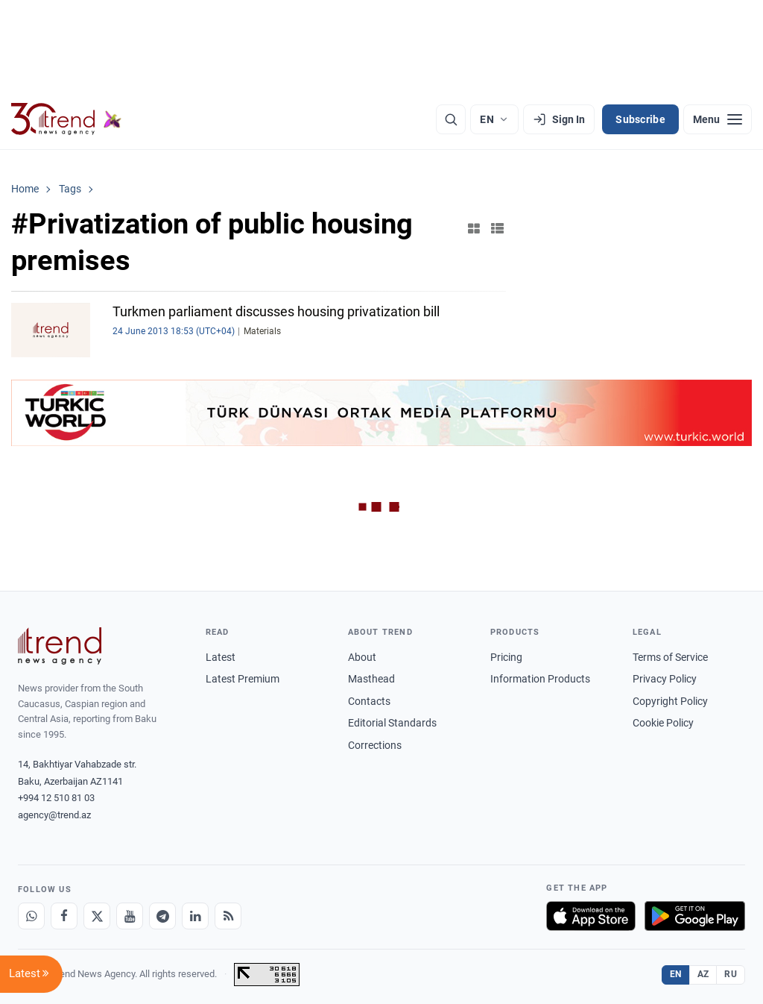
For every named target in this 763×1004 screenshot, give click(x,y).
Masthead (371, 679)
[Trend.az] (66, 119)
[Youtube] (129, 916)
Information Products (540, 679)
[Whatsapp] (31, 916)
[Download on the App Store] (591, 916)
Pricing (506, 657)
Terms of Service (670, 657)
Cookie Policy (663, 723)
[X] (96, 916)
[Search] (451, 119)
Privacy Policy (665, 679)
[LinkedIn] (195, 916)
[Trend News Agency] (59, 646)
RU (730, 974)
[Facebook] (64, 916)
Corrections (375, 745)
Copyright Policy (670, 701)
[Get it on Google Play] (695, 916)
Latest (220, 657)
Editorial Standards (392, 723)
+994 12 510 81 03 (56, 797)
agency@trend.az (54, 815)
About (362, 657)
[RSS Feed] (228, 916)
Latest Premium (242, 679)
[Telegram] (162, 916)
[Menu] (717, 119)
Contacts (369, 701)
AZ (703, 974)
